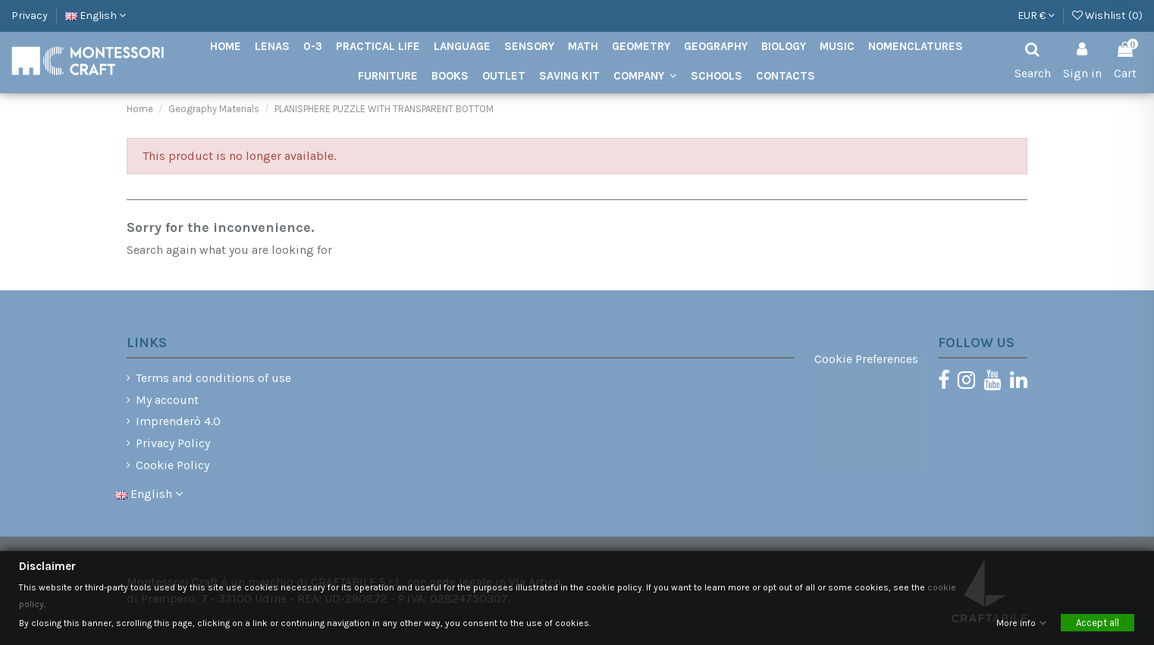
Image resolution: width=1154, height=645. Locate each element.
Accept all (1097, 623)
